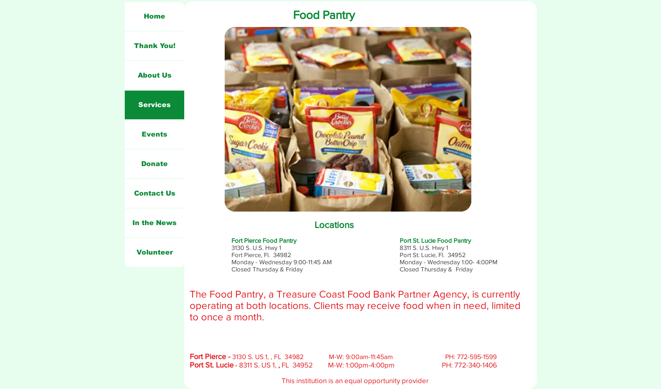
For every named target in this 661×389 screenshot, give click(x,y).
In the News (154, 222)
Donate (154, 163)
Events (154, 134)
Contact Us (154, 193)
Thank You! (154, 45)
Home (154, 16)
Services (154, 104)
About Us (155, 75)
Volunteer (155, 252)
